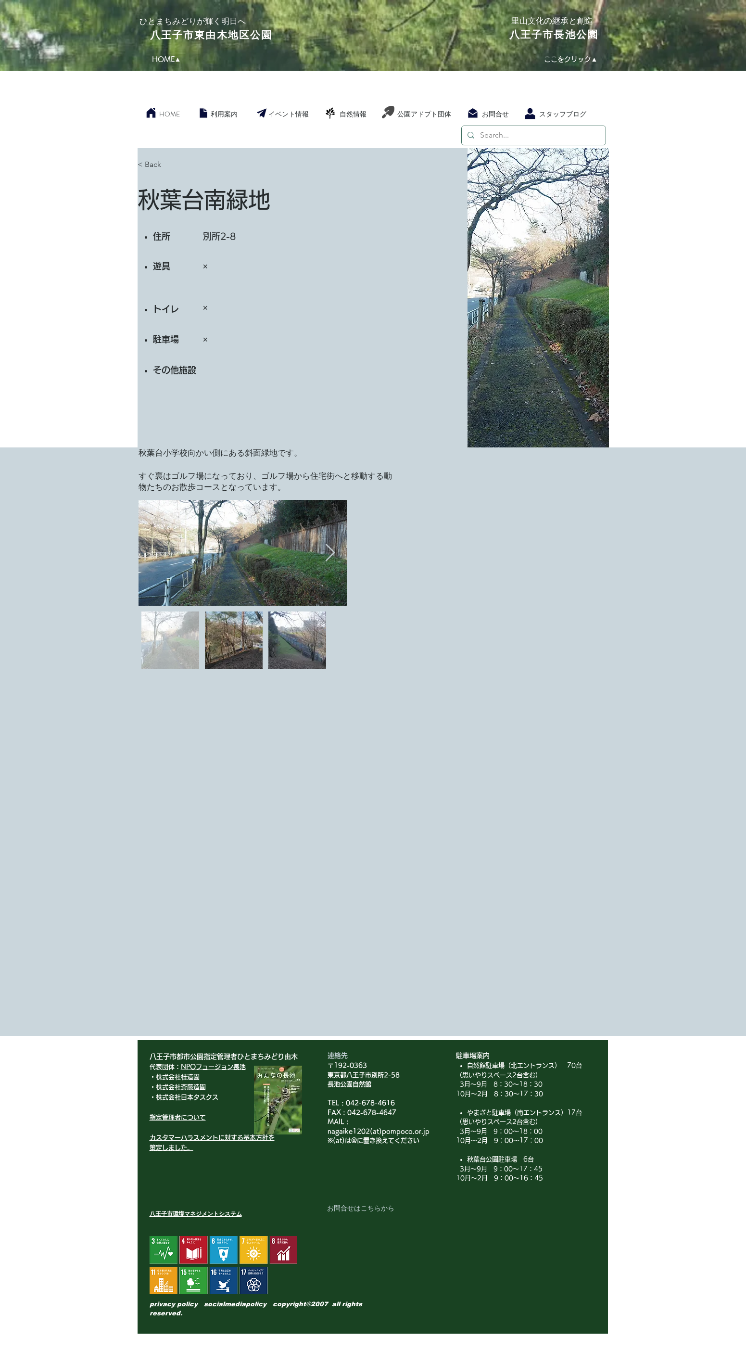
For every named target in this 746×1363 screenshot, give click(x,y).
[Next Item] (330, 553)
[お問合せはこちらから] (361, 1208)
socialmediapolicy (235, 1304)
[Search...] (532, 135)
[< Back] (171, 164)
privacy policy (174, 1304)
